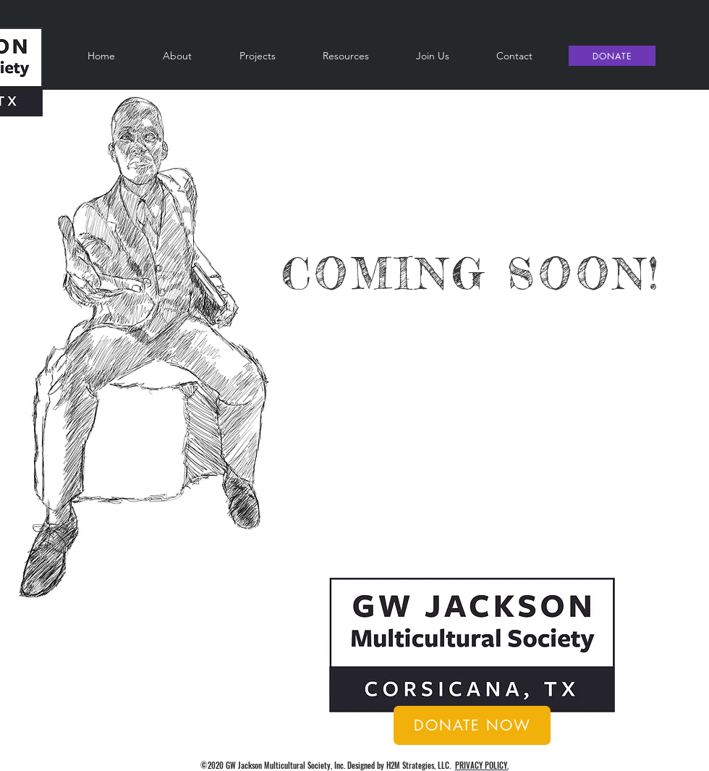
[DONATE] (612, 56)
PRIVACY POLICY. (482, 765)
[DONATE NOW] (472, 725)
